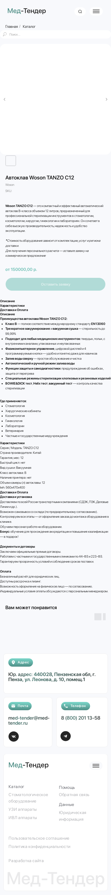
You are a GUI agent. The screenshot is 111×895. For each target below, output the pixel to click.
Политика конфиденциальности (39, 846)
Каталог (29, 26)
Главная (11, 26)
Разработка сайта (26, 860)
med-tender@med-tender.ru (29, 720)
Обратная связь (74, 794)
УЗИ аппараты (23, 809)
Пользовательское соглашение (39, 838)
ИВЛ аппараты (23, 817)
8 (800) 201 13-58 (80, 718)
